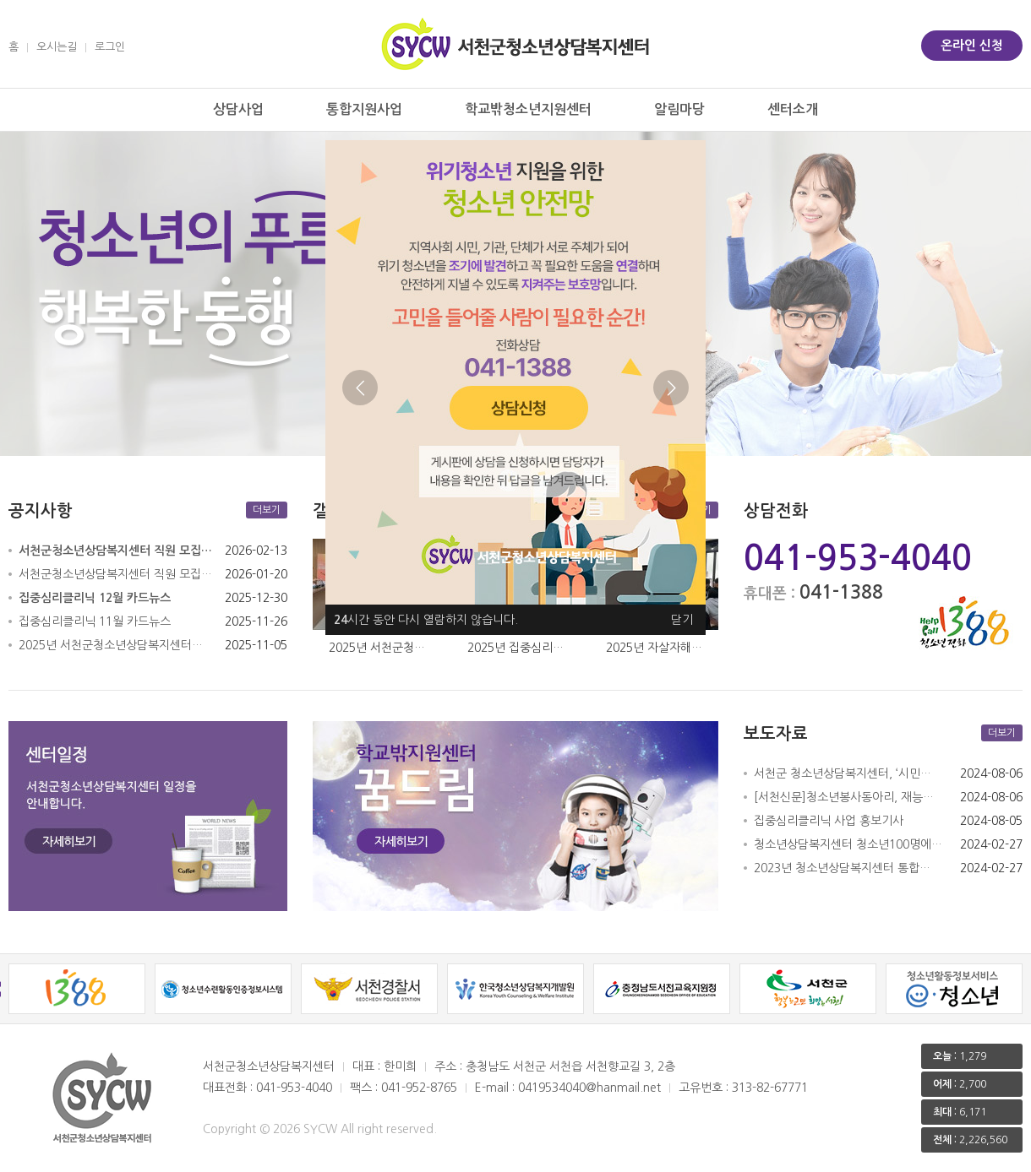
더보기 (267, 510)
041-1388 (841, 592)
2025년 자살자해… (654, 648)
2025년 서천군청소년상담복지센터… (111, 645)
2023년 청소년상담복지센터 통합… (842, 868)
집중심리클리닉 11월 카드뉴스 (95, 621)
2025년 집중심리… (515, 648)
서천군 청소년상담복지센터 (515, 44)
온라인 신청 (972, 45)
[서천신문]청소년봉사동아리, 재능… (844, 797)
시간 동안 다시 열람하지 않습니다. (426, 620)
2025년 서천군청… (377, 648)
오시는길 (56, 46)
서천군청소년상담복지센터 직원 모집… (115, 574)
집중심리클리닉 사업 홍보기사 (828, 821)
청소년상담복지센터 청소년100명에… (848, 844)
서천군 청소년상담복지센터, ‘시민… (842, 773)
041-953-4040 (858, 558)
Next (671, 387)
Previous (360, 387)
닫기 (682, 620)
